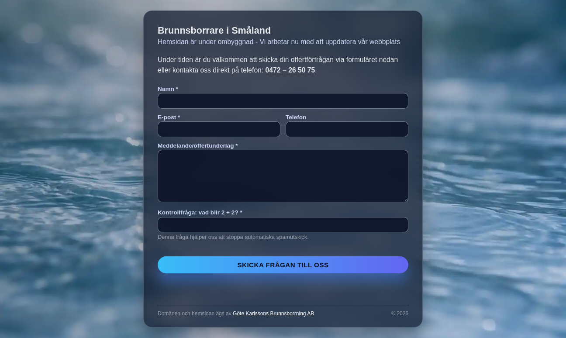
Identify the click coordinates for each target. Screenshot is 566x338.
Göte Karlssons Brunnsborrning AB (273, 313)
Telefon (296, 117)
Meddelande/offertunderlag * (198, 145)
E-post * (169, 117)
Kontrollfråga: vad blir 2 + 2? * (200, 212)
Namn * (168, 89)
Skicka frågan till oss (282, 265)
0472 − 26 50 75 (290, 70)
